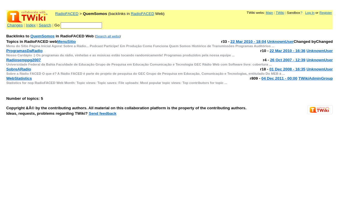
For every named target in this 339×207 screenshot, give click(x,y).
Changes (15, 25)
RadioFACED (66, 14)
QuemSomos (42, 36)
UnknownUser (280, 41)
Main (269, 12)
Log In (310, 12)
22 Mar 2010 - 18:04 (248, 41)
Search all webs (108, 36)
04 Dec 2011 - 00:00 (279, 78)
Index (30, 25)
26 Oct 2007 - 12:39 (287, 60)
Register (325, 12)
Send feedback (102, 113)
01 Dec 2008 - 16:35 (287, 69)
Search (45, 25)
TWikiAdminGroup (315, 78)
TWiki (280, 12)
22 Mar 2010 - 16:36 (287, 51)
